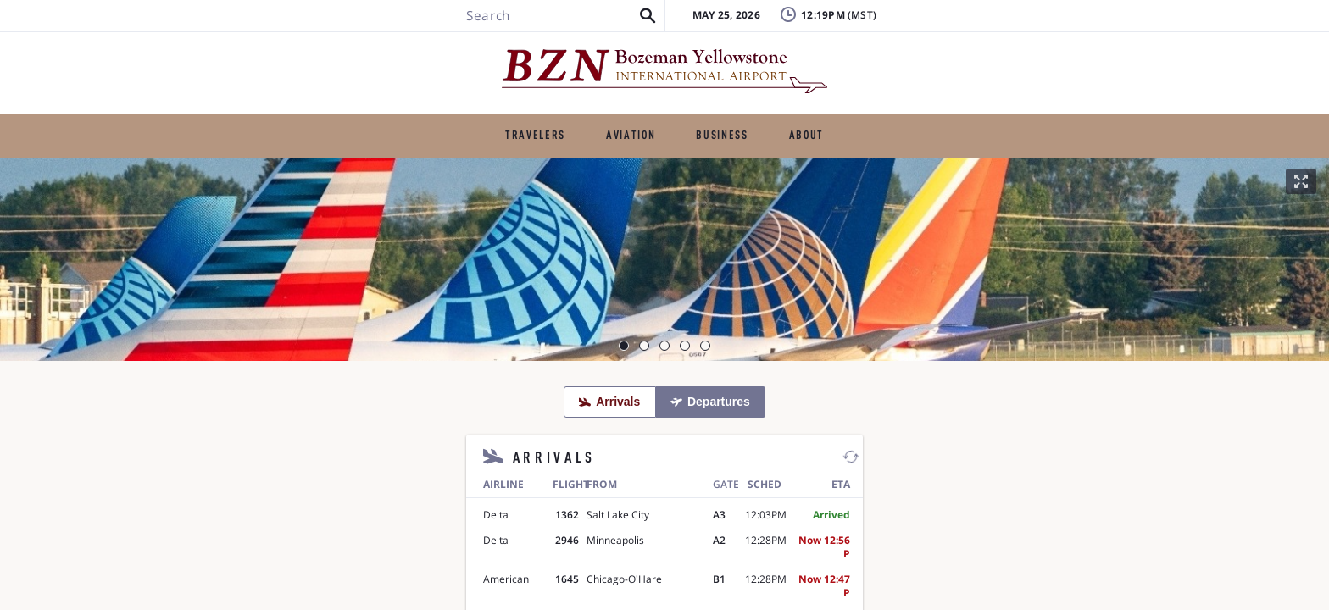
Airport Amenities (815, 166)
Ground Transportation (440, 166)
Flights (311, 166)
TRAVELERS (407, 123)
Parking (573, 166)
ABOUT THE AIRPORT (890, 123)
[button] (397, 62)
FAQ (936, 54)
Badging (1089, 29)
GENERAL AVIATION (533, 123)
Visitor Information (964, 166)
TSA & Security (679, 166)
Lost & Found (965, 29)
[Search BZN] (305, 62)
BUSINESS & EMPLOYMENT (709, 123)
